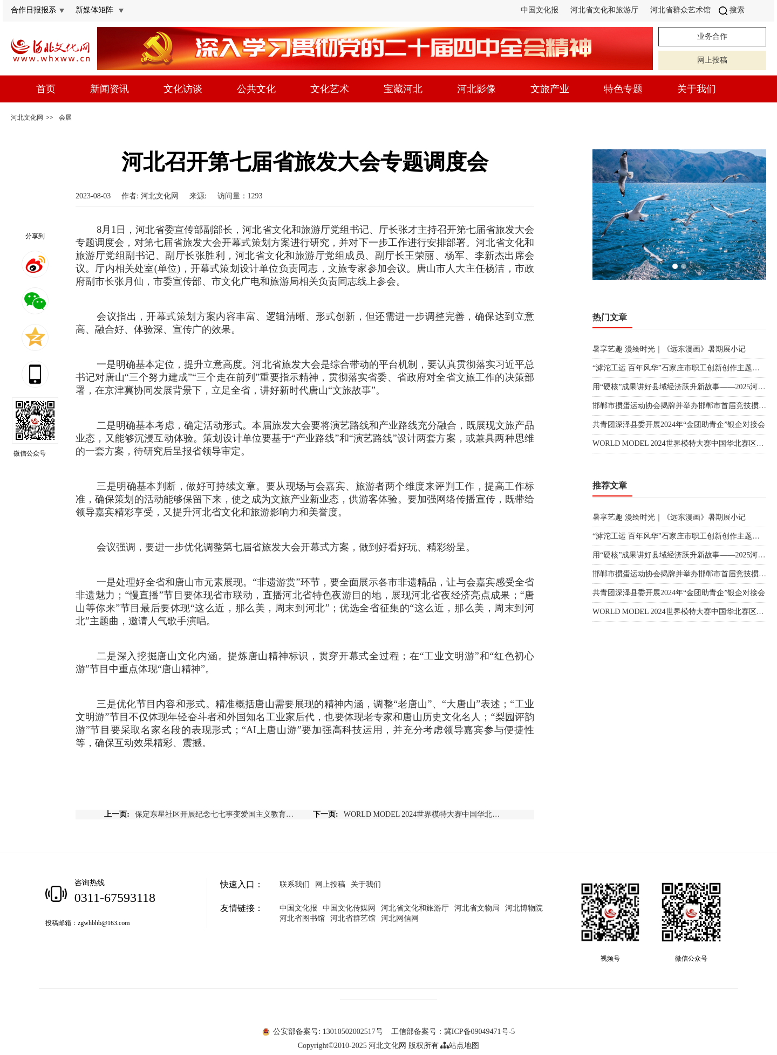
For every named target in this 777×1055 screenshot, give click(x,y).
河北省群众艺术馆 (680, 10)
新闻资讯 (109, 89)
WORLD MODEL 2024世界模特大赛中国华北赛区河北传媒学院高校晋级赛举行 (425, 814)
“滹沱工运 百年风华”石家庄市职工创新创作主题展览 (679, 368)
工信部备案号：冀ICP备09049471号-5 (453, 1032)
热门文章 (609, 317)
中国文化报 (539, 10)
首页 (46, 89)
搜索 (732, 10)
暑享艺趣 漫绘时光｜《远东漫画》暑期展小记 (669, 349)
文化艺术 (329, 89)
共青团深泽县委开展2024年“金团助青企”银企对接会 (678, 424)
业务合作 (712, 36)
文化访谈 (182, 89)
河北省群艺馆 (353, 918)
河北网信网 (400, 918)
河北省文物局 (477, 908)
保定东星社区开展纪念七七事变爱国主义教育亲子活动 (216, 814)
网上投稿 (712, 60)
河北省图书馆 (302, 918)
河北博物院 (524, 908)
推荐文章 (609, 485)
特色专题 (623, 89)
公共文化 (256, 89)
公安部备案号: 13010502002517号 (322, 1032)
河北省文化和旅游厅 (604, 10)
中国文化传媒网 (349, 908)
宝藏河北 (403, 89)
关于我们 (696, 89)
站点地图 (459, 1046)
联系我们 (295, 884)
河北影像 (476, 89)
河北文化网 (27, 117)
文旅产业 (549, 89)
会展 (65, 117)
